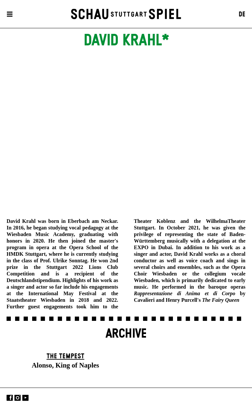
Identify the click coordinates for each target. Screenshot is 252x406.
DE (242, 14)
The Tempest (65, 356)
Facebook (10, 397)
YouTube (25, 397)
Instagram (17, 397)
